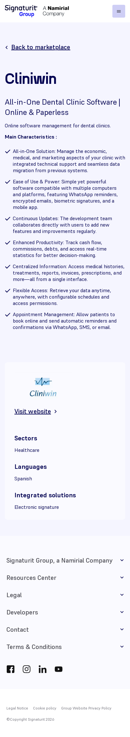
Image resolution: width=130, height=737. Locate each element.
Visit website (32, 411)
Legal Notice (17, 708)
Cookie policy (44, 708)
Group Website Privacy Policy (86, 708)
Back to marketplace (40, 47)
